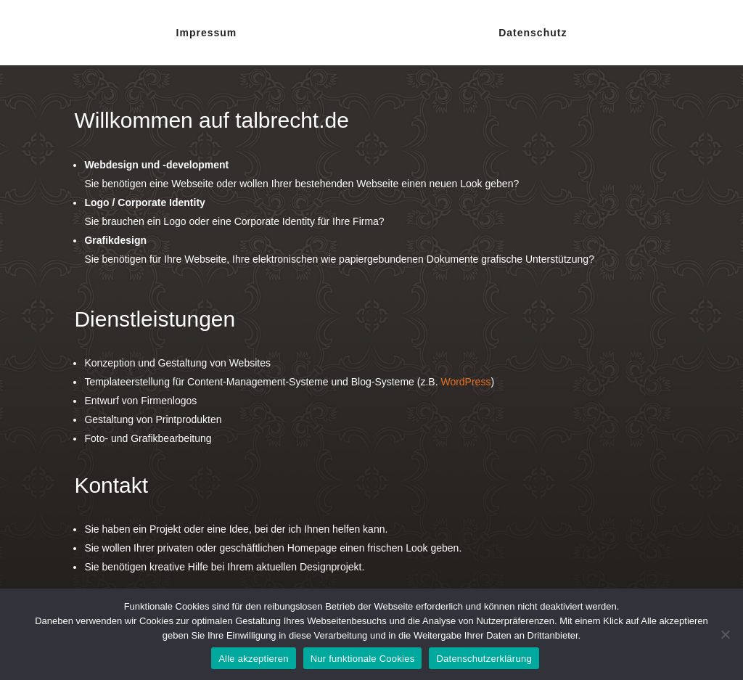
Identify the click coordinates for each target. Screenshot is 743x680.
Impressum (206, 33)
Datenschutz (532, 33)
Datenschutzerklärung (483, 658)
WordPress (465, 382)
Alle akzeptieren (253, 658)
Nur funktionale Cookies (363, 658)
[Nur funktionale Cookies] (725, 634)
